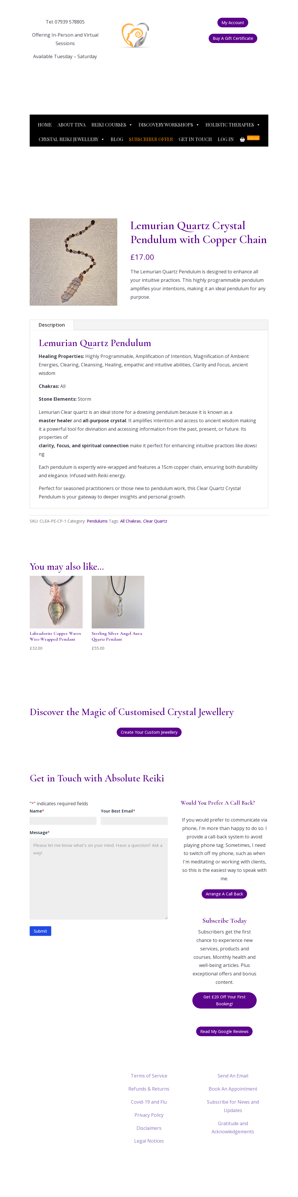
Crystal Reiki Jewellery (72, 139)
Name (37, 811)
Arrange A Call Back (224, 894)
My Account (232, 22)
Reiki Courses (112, 124)
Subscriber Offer (151, 139)
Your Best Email (118, 811)
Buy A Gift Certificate (233, 38)
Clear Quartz (155, 521)
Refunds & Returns (148, 1089)
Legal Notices (149, 1141)
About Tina (72, 125)
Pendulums (97, 521)
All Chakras (130, 521)
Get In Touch (195, 139)
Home (45, 125)
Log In (226, 139)
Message (40, 832)
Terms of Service (149, 1076)
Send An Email (233, 1076)
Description (52, 325)
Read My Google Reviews (224, 1031)
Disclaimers (149, 1128)
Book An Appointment (233, 1089)
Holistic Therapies (232, 124)
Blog (117, 139)
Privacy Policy (149, 1115)
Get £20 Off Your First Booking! (224, 1000)
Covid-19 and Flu (149, 1102)
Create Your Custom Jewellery (149, 732)
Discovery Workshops (169, 124)
